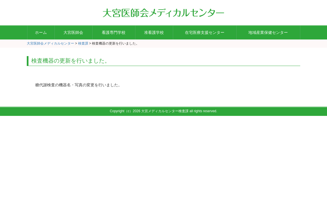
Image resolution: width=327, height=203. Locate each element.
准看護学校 (154, 32)
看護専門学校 (113, 32)
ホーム (41, 32)
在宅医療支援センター (204, 32)
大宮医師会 (73, 32)
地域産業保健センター (268, 32)
